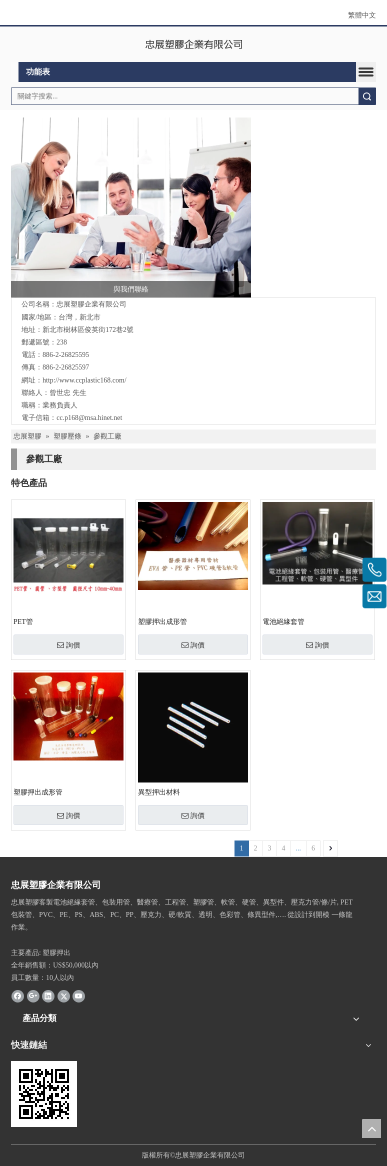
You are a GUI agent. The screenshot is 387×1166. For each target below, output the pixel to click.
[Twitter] (64, 996)
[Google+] (33, 996)
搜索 (367, 96)
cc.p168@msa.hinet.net (89, 418)
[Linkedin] (48, 996)
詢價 (68, 645)
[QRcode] (44, 1094)
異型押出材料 (159, 792)
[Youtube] (78, 996)
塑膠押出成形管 (162, 622)
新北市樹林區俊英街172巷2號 (88, 330)
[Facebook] (18, 996)
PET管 (23, 622)
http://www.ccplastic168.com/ (84, 380)
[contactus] (131, 208)
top (371, 1128)
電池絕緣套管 (283, 622)
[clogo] (193, 44)
